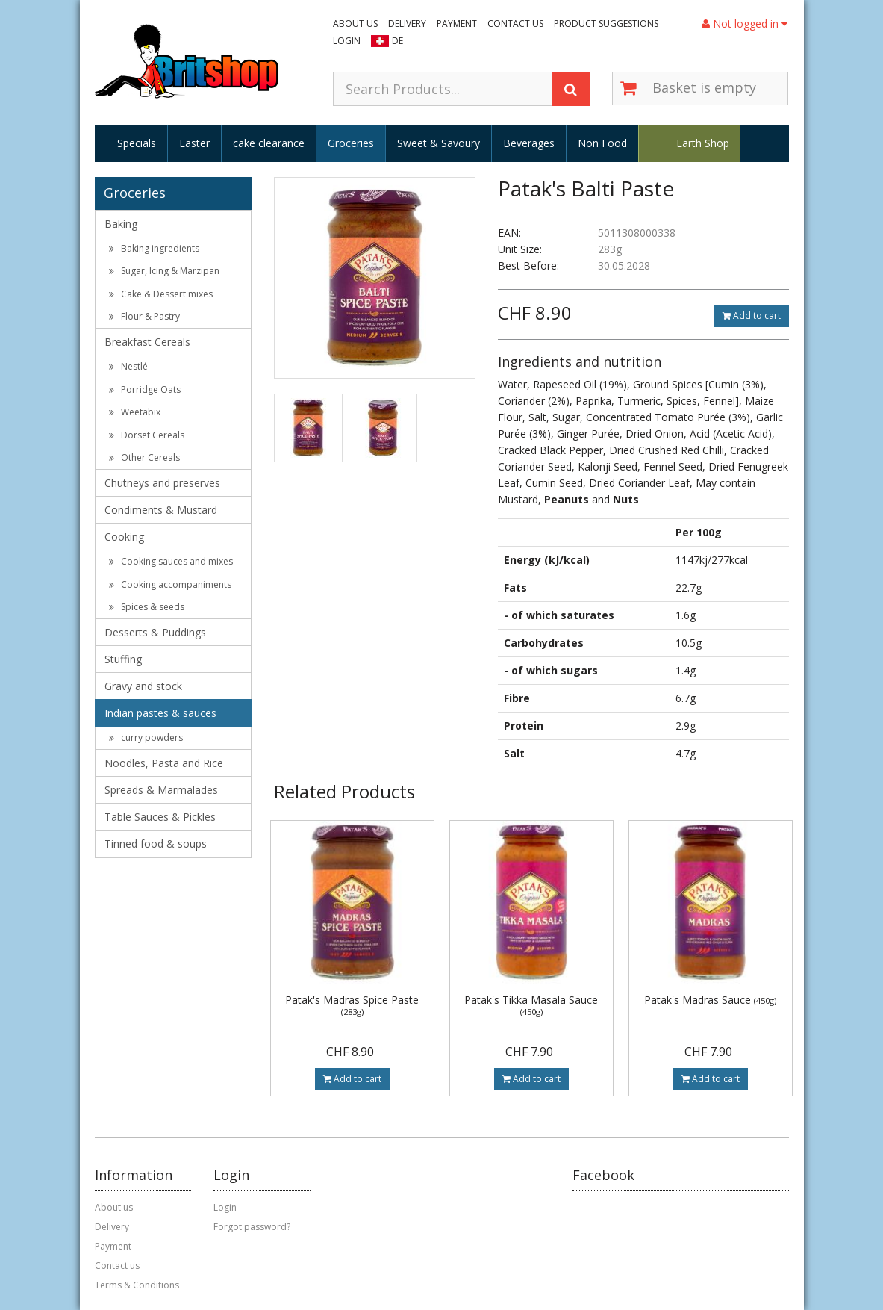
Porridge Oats (145, 389)
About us (355, 23)
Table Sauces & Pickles (160, 817)
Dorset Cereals (146, 435)
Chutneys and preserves (162, 483)
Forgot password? (251, 1226)
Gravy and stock (143, 686)
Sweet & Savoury (438, 143)
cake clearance (269, 143)
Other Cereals (144, 457)
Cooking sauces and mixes (171, 561)
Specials (136, 143)
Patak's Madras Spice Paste (352, 1005)
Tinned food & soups (155, 843)
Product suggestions (606, 23)
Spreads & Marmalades (161, 790)
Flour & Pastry (144, 316)
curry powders (146, 737)
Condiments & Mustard (160, 510)
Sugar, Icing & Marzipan (164, 270)
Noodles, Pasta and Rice (163, 763)
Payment (457, 23)
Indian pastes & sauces (160, 713)
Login (347, 40)
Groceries (351, 143)
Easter (194, 143)
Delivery (407, 23)
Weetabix (134, 412)
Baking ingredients (154, 248)
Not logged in (744, 23)
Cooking (124, 537)
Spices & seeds (146, 606)
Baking (120, 224)
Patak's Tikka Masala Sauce (531, 1005)
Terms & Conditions (137, 1285)
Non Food (602, 143)
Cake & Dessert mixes (161, 294)
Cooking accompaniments (170, 584)
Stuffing (123, 659)
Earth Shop (702, 143)
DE (397, 40)
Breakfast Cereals (147, 342)
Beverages (529, 143)
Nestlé (128, 366)
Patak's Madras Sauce (710, 1000)
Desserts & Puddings (155, 632)
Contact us (515, 23)
